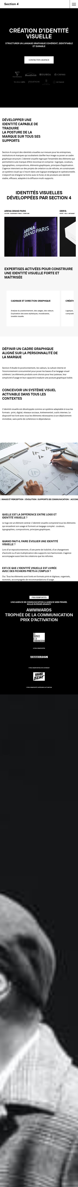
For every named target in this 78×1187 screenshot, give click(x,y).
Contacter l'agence (39, 59)
